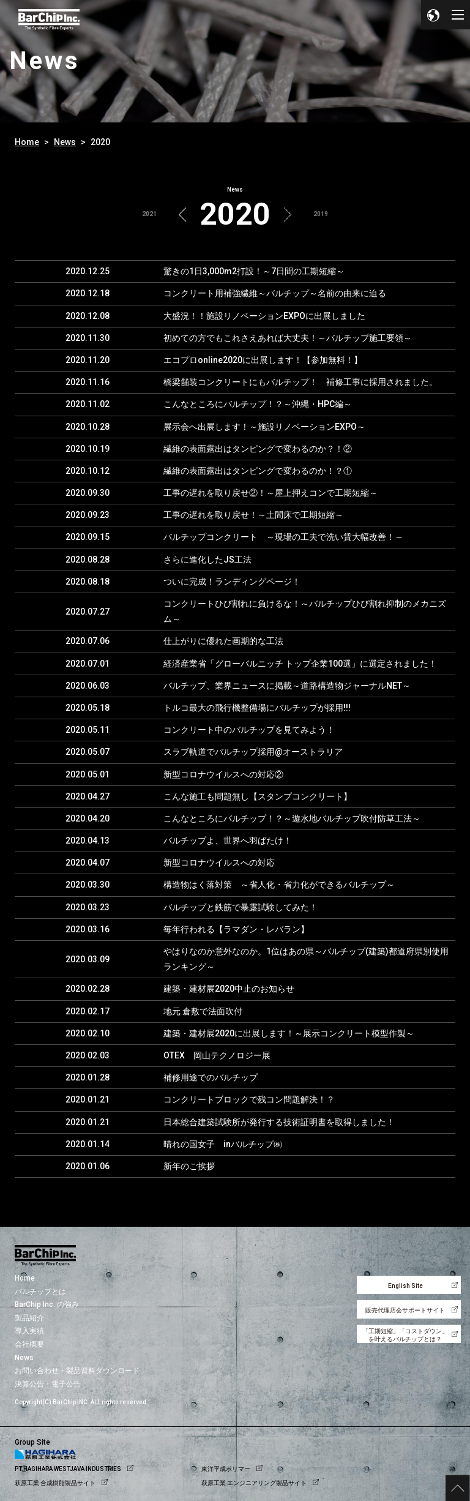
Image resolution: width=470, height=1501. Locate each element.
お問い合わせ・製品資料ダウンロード (77, 1370)
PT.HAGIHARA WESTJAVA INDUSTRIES (68, 1468)
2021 (149, 214)
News (65, 142)
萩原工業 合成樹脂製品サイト (55, 1483)
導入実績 (29, 1331)
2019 (320, 214)
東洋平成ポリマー (225, 1468)
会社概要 (29, 1344)
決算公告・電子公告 (48, 1384)
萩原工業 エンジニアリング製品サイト (254, 1483)
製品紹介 (29, 1318)
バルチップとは (40, 1291)
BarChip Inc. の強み (47, 1304)
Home (27, 142)
